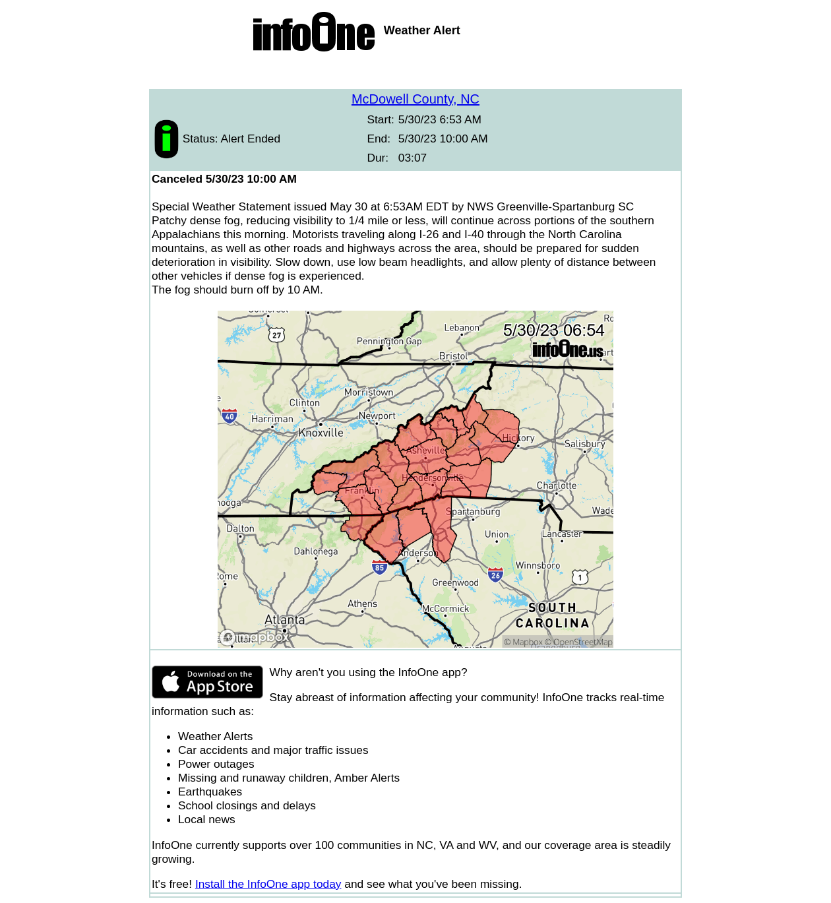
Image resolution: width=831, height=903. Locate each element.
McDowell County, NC (415, 99)
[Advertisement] (415, 72)
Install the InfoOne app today (268, 883)
